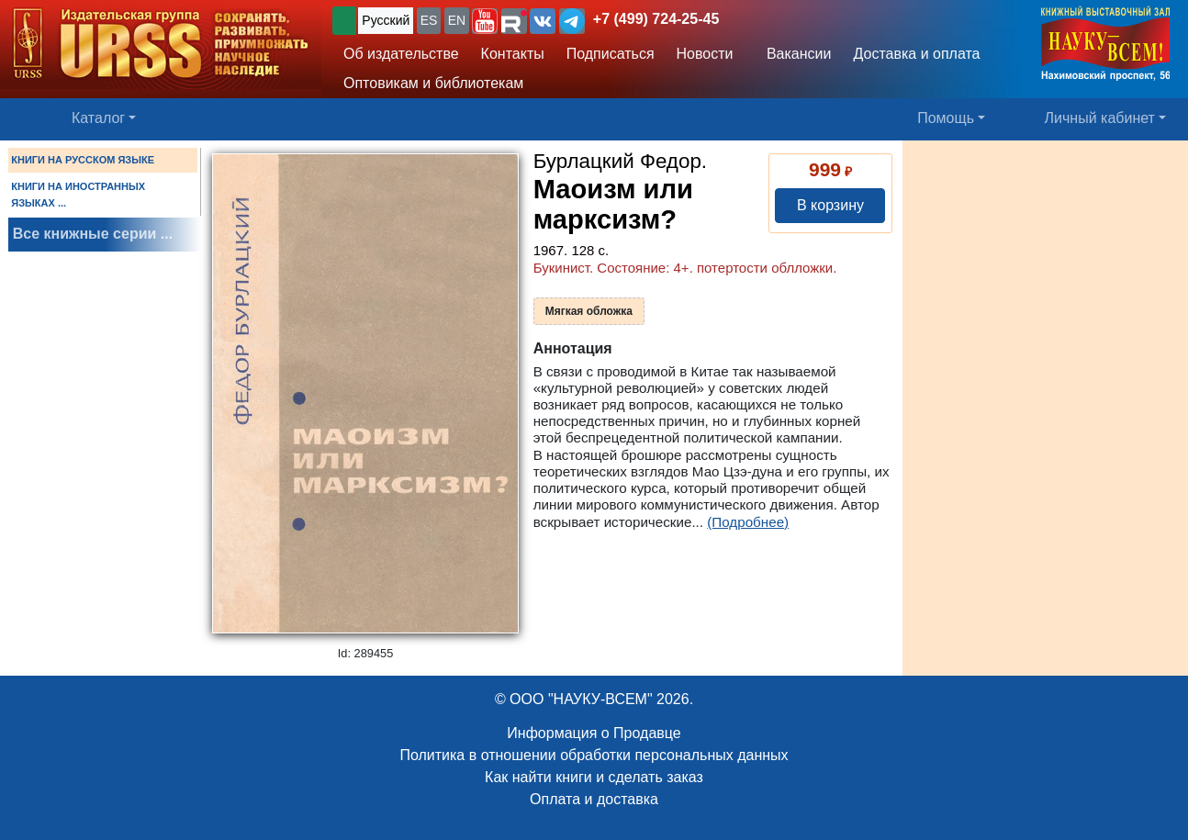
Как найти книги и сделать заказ (594, 777)
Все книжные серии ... (93, 233)
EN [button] (456, 20)
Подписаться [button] (610, 54)
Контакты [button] (512, 54)
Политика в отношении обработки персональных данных (593, 755)
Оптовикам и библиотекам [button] (433, 83)
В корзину (830, 205)
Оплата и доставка (594, 799)
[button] (485, 21)
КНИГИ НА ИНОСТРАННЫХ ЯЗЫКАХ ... (78, 194)
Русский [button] (385, 20)
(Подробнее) (748, 522)
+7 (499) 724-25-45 (656, 19)
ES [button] (429, 20)
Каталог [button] (98, 118)
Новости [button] (705, 54)
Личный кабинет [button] (1100, 118)
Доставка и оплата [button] (916, 54)
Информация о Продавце (593, 733)
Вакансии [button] (794, 54)
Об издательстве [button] (401, 54)
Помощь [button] (945, 118)
